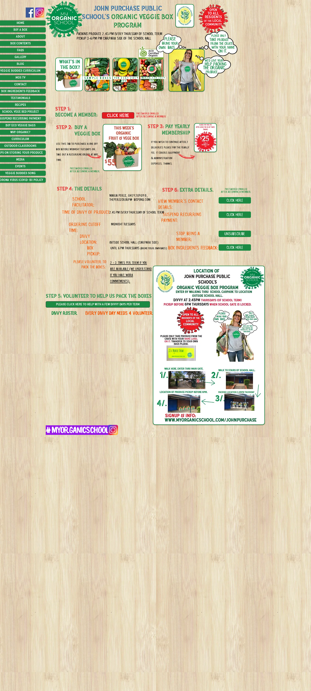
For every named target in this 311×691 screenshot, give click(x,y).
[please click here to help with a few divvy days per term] (98, 304)
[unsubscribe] (235, 234)
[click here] (118, 115)
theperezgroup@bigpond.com (129, 199)
